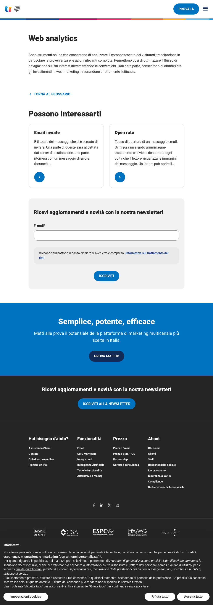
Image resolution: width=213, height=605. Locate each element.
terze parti (65, 560)
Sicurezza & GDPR (159, 475)
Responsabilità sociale (162, 464)
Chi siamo (154, 448)
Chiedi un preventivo (41, 459)
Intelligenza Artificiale (90, 464)
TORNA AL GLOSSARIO (49, 94)
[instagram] (117, 505)
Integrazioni (84, 459)
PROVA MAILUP (106, 356)
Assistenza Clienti (40, 448)
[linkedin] (102, 505)
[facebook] (94, 505)
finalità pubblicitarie (29, 569)
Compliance (155, 481)
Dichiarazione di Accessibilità (166, 487)
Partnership (120, 459)
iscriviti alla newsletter (106, 404)
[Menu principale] (203, 9)
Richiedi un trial (38, 464)
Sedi (150, 459)
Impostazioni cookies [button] (25, 596)
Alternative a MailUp (89, 475)
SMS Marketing (86, 453)
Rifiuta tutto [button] (160, 596)
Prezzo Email (121, 448)
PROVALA (186, 9)
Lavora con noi (157, 470)
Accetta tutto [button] (193, 596)
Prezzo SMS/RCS (124, 453)
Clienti (152, 453)
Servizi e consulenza (126, 464)
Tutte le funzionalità (89, 470)
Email (80, 448)
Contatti (33, 453)
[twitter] (110, 505)
